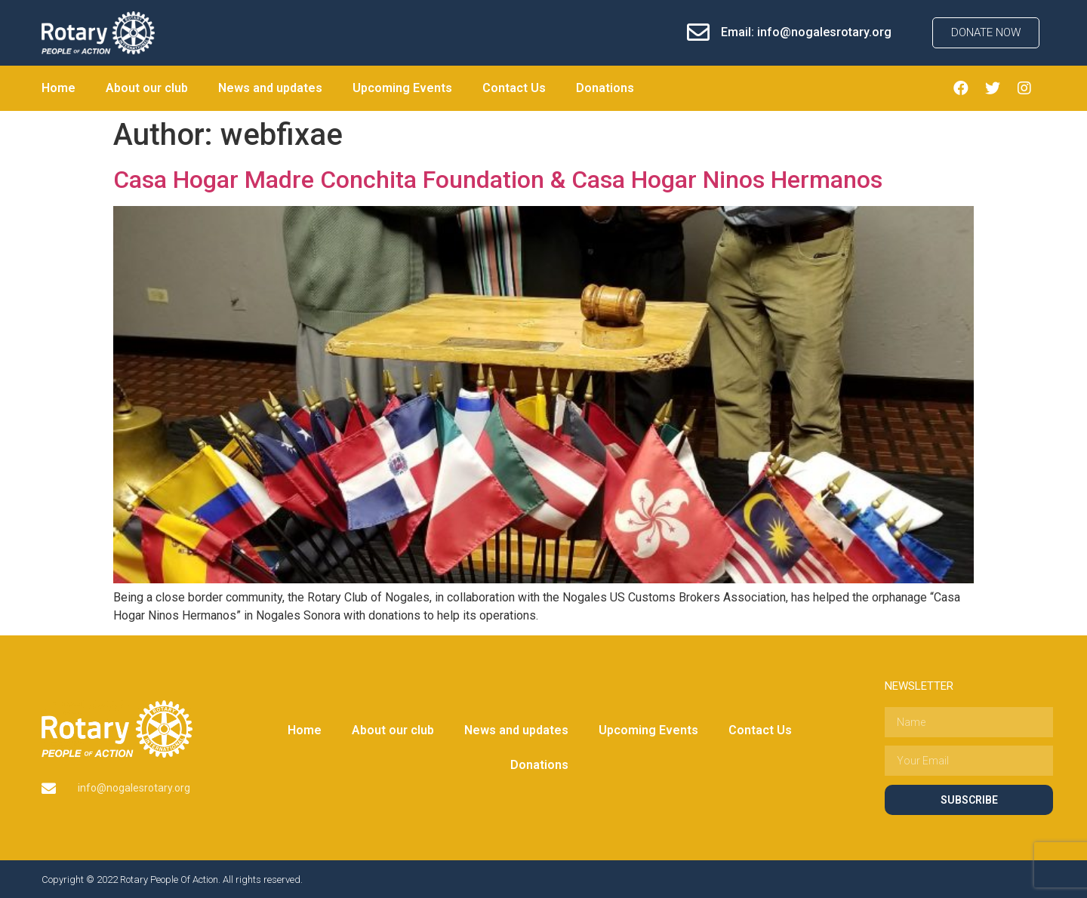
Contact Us (514, 88)
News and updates (270, 88)
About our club (147, 88)
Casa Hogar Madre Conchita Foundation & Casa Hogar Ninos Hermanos (497, 179)
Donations (605, 88)
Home (58, 88)
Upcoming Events (402, 88)
